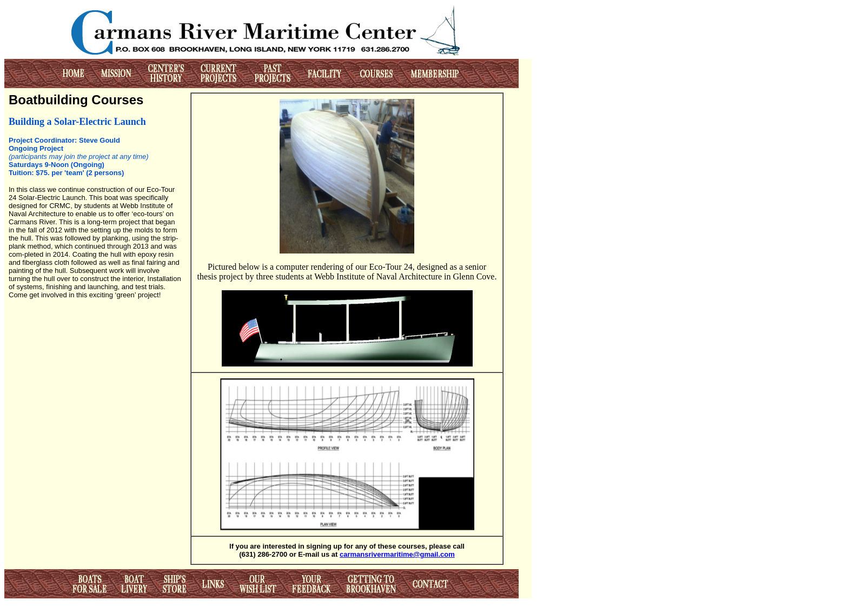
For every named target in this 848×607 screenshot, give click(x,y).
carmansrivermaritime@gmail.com (397, 554)
